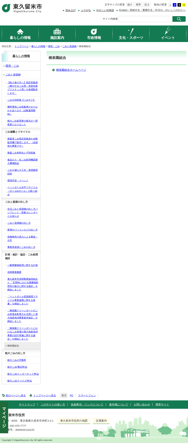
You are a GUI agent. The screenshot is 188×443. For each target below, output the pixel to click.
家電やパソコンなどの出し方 (22, 229)
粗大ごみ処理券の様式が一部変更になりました (22, 122)
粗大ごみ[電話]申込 (17, 367)
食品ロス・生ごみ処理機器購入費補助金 (22, 161)
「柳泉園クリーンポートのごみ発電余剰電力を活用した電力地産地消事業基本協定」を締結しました (22, 316)
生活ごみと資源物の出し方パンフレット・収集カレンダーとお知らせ (22, 213)
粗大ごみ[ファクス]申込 (19, 380)
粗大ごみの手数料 (16, 360)
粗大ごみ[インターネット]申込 (23, 374)
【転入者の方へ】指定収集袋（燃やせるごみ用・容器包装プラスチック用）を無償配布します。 (22, 88)
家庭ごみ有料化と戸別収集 (21, 152)
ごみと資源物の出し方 (19, 223)
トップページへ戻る (44, 395)
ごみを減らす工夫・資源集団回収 (22, 172)
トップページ (22, 46)
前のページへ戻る (16, 395)
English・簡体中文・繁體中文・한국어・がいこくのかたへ (152, 10)
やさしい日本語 (105, 10)
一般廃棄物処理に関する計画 (22, 265)
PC (71, 395)
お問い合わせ (142, 404)
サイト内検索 (110, 18)
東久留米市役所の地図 (73, 420)
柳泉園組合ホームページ (71, 69)
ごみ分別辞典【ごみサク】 (21, 100)
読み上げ (71, 10)
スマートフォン (87, 395)
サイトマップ (27, 404)
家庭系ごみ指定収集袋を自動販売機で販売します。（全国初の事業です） (22, 142)
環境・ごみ (54, 46)
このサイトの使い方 (53, 404)
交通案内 (101, 420)
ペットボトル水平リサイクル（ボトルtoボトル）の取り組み (22, 191)
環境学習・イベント (17, 180)
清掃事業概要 (14, 272)
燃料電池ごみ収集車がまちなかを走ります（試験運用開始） (22, 110)
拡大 (147, 4)
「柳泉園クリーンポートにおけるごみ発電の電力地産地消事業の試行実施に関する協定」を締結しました (22, 333)
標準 (138, 4)
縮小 (129, 4)
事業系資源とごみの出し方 (21, 247)
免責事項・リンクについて (87, 404)
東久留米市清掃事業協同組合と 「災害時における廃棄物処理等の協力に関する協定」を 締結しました (22, 284)
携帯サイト (162, 404)
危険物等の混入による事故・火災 (22, 238)
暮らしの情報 (38, 46)
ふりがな (86, 10)
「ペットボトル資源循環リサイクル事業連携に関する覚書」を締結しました (22, 300)
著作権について (118, 404)
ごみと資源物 (69, 46)
